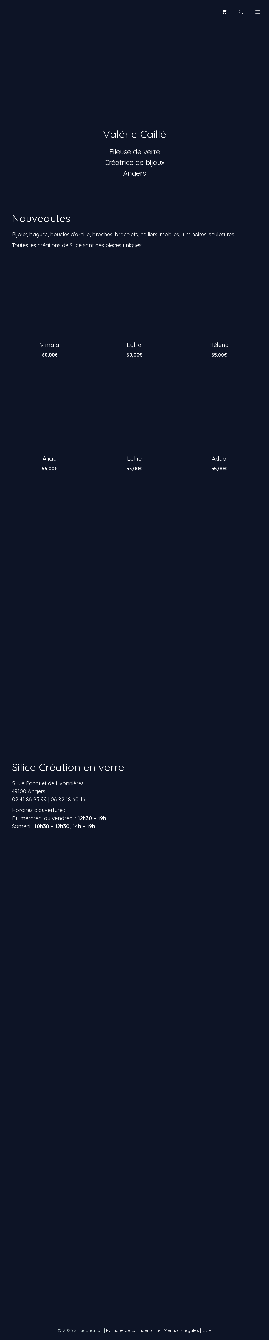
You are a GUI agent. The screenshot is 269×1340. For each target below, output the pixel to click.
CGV (207, 1330)
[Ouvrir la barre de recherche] (241, 12)
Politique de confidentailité (133, 1330)
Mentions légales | (183, 1330)
